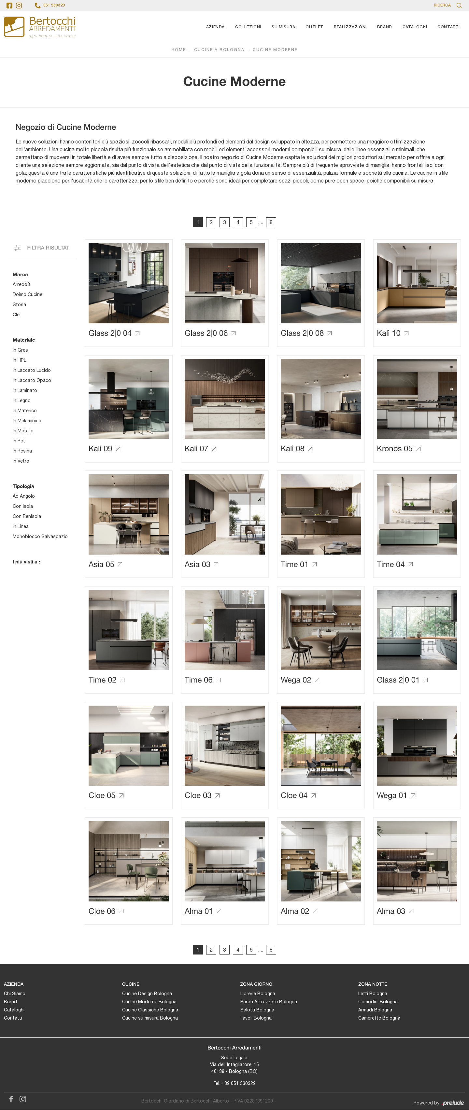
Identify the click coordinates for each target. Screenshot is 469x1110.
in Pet (19, 440)
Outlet (314, 27)
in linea (21, 526)
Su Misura (283, 27)
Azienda (215, 27)
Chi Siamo (14, 993)
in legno (22, 400)
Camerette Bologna (379, 1018)
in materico (25, 410)
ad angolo (24, 496)
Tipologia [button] (23, 486)
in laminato (25, 390)
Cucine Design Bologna (147, 993)
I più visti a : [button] (26, 561)
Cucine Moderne (275, 50)
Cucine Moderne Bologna (149, 1002)
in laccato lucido (32, 370)
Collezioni (248, 27)
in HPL (19, 360)
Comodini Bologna (378, 1002)
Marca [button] (20, 274)
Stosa (19, 304)
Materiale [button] (24, 340)
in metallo (23, 430)
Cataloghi (415, 27)
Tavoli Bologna (256, 1018)
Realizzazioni (350, 27)
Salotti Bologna (257, 1010)
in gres (20, 350)
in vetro (21, 461)
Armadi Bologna (375, 1010)
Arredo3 (21, 284)
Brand (384, 27)
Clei (17, 314)
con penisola (27, 516)
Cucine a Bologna (219, 50)
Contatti (448, 27)
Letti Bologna (372, 993)
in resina (22, 450)
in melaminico (27, 420)
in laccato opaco (32, 380)
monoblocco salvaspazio (40, 536)
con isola (23, 506)
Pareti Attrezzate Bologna (268, 1002)
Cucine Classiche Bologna (150, 1010)
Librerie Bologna (257, 993)
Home (179, 50)
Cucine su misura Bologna (150, 1018)
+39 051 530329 (238, 1083)
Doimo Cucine (27, 294)
